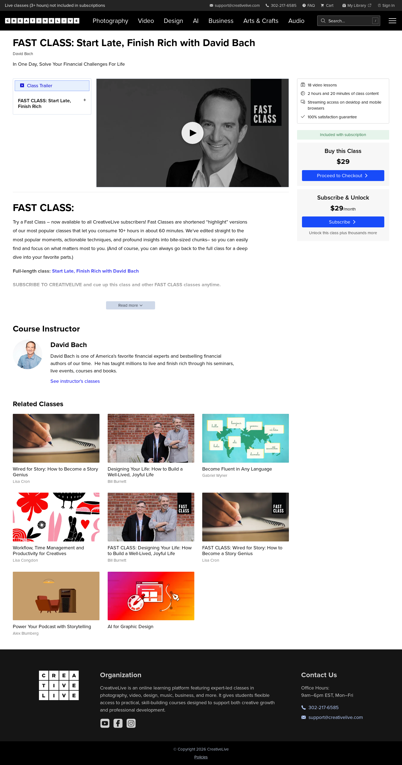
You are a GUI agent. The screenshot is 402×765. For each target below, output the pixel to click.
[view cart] (328, 5)
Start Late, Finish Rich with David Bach (95, 271)
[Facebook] (118, 723)
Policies (201, 757)
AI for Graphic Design (130, 626)
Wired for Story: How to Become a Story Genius (55, 471)
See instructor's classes (75, 381)
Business (221, 20)
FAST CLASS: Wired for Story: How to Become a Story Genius (242, 550)
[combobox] (349, 21)
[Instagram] (131, 723)
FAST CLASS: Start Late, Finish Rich (44, 103)
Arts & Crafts (261, 20)
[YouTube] (105, 723)
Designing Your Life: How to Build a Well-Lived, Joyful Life (145, 471)
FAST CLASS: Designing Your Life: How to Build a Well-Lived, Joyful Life (150, 550)
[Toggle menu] (392, 21)
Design (173, 20)
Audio (296, 20)
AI (196, 20)
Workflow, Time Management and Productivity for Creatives (48, 550)
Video (146, 20)
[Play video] (192, 133)
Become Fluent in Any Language (237, 468)
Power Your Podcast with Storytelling (52, 626)
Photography (110, 20)
